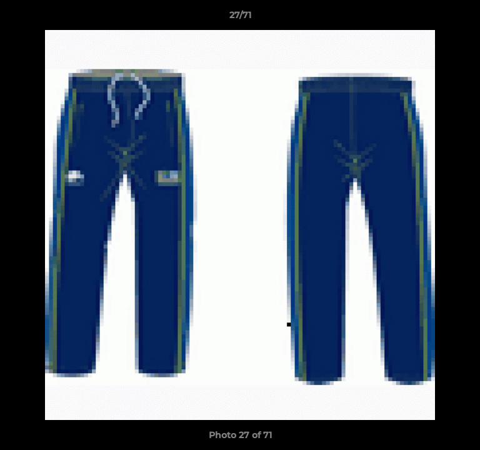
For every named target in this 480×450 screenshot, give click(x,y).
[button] (465, 18)
